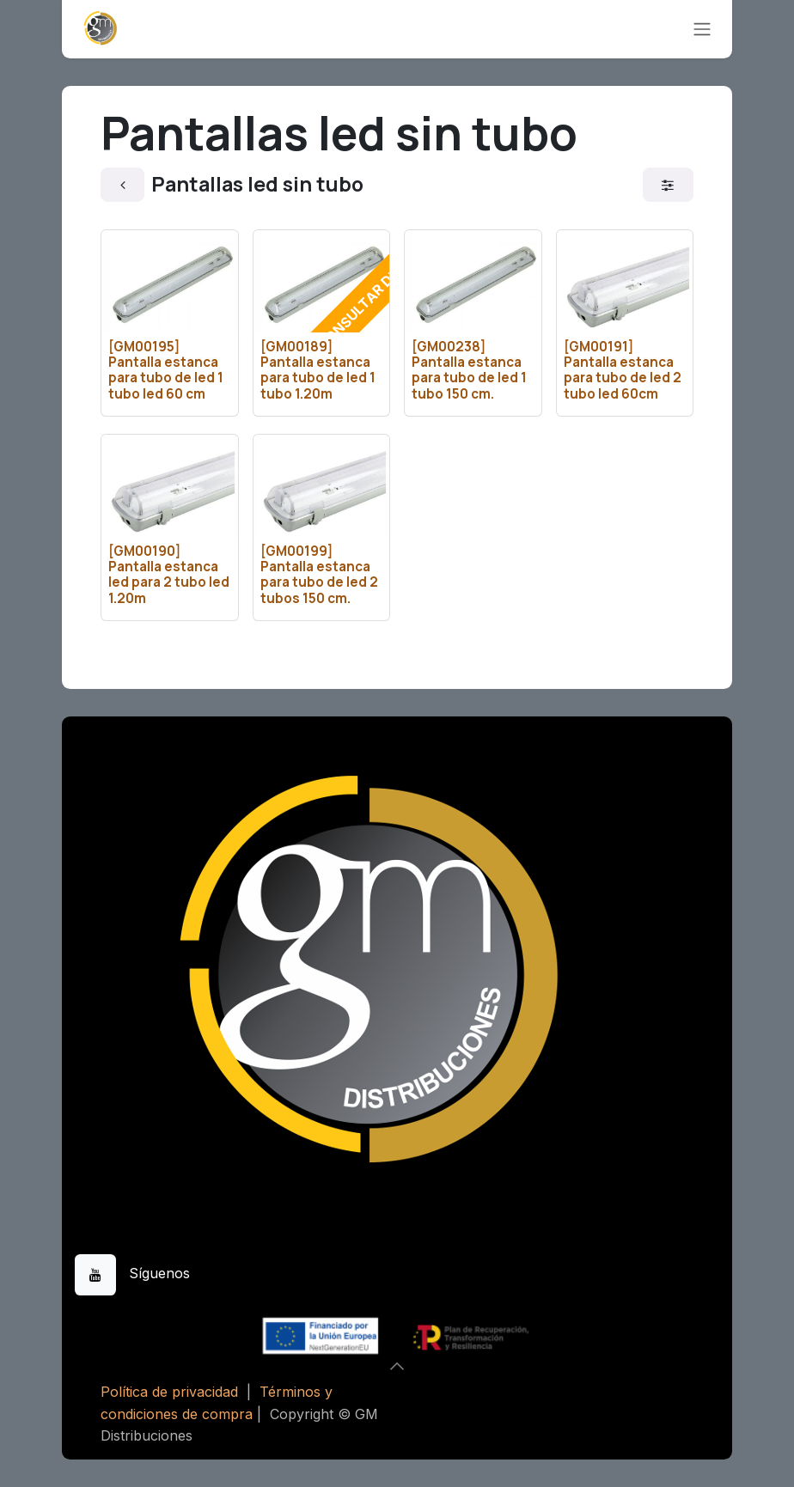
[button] (397, 1365)
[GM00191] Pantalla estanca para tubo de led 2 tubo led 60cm (622, 370)
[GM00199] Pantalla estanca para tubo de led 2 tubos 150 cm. (319, 574)
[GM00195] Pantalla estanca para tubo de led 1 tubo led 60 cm (165, 370)
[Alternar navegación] (702, 29)
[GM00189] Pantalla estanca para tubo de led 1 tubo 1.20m (318, 370)
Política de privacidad (169, 1391)
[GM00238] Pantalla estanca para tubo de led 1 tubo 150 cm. (469, 370)
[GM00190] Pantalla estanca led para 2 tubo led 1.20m (168, 574)
